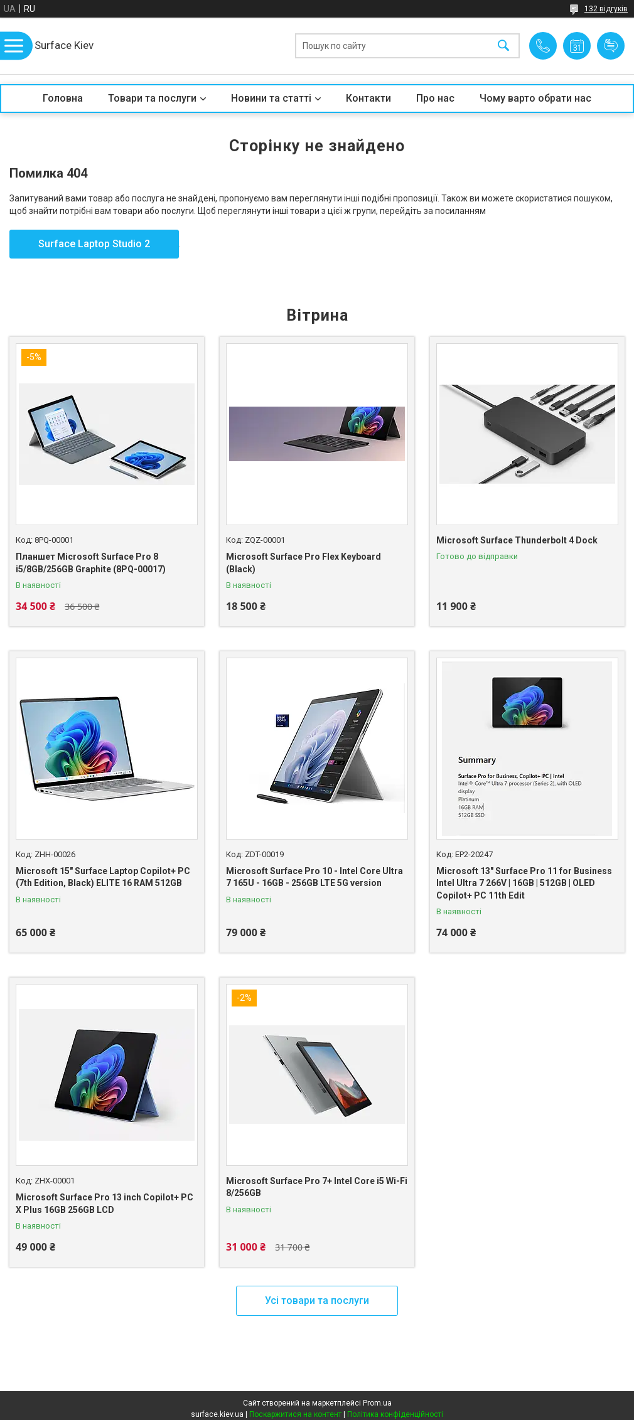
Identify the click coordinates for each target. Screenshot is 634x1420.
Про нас (435, 98)
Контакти (368, 98)
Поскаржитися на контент (295, 1414)
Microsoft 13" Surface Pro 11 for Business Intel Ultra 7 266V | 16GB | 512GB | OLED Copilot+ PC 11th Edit (524, 883)
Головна (63, 98)
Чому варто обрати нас (535, 98)
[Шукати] (503, 46)
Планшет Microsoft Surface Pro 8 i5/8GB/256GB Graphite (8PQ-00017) (91, 563)
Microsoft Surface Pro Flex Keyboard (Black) (303, 563)
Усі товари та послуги (317, 1300)
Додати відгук (611, 46)
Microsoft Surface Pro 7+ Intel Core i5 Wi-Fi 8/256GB (316, 1187)
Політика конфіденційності (395, 1414)
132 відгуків (606, 8)
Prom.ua (377, 1403)
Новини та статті (271, 98)
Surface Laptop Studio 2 (94, 244)
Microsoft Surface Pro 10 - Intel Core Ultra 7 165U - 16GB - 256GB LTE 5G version (314, 877)
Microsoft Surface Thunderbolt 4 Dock (517, 540)
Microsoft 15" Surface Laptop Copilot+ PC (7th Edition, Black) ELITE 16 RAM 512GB (103, 877)
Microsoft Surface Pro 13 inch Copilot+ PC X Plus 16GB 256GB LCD (104, 1203)
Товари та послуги (152, 98)
